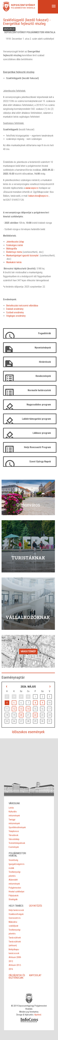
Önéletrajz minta (14, 252)
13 (21, 709)
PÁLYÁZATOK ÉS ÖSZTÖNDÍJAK (17, 976)
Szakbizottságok (16, 914)
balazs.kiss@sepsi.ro (38, 195)
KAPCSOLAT (35, 975)
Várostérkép (28, 651)
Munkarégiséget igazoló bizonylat (22, 255)
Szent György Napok (40, 461)
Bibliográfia (11, 248)
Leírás (11, 808)
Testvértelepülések (17, 843)
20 (21, 715)
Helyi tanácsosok (16, 910)
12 (14, 709)
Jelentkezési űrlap (15, 241)
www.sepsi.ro (31, 188)
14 (28, 709)
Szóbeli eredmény (15, 312)
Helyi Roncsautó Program (37, 447)
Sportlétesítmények (17, 827)
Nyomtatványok (43, 347)
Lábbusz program (42, 433)
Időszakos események (28, 732)
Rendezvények (43, 376)
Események (14, 847)
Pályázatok (13, 895)
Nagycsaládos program (39, 404)
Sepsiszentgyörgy (23, 5)
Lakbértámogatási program (36, 418)
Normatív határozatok (39, 390)
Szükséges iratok (14, 245)
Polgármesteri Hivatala (23, 8)
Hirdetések (45, 361)
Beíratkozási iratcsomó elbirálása (22, 305)
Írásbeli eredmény (15, 308)
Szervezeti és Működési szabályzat (15, 922)
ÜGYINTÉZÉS (35, 905)
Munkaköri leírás (14, 262)
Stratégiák (13, 899)
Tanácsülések (15, 937)
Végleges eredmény (16, 315)
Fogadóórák (44, 333)
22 (35, 715)
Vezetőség (13, 860)
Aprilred (37, 1014)
